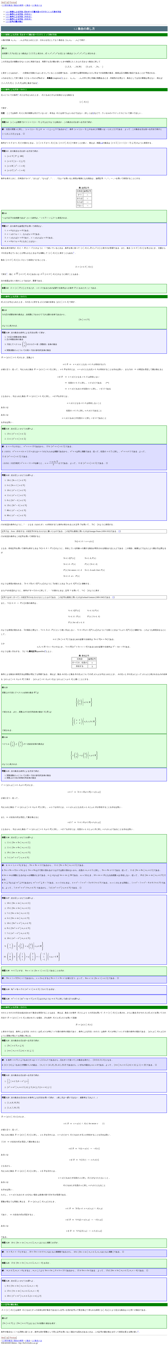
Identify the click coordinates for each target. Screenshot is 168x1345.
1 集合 (27, 5)
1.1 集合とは (37, 5)
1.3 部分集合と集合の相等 (12, 5)
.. (33, 12)
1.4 (101, 143)
